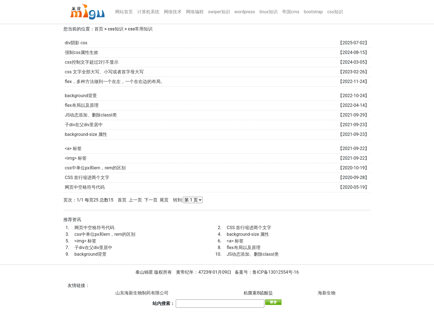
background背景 (81, 95)
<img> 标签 (76, 158)
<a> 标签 (73, 148)
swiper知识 (219, 11)
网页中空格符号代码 (85, 187)
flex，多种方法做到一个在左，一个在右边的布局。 (115, 81)
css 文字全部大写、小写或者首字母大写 (104, 71)
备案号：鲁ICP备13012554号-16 (267, 272)
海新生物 (326, 293)
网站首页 (124, 11)
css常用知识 (140, 29)
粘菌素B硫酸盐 (258, 293)
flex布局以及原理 (82, 105)
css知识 (335, 11)
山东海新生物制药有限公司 (142, 293)
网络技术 (173, 11)
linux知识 (268, 11)
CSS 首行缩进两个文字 (87, 177)
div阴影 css (76, 42)
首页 (98, 29)
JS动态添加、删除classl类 (91, 115)
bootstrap (313, 11)
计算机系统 (148, 11)
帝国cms (290, 11)
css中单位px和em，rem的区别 (95, 167)
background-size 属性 (86, 134)
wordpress (244, 11)
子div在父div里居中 (84, 124)
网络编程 (195, 11)
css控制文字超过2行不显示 (91, 62)
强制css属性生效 (81, 52)
